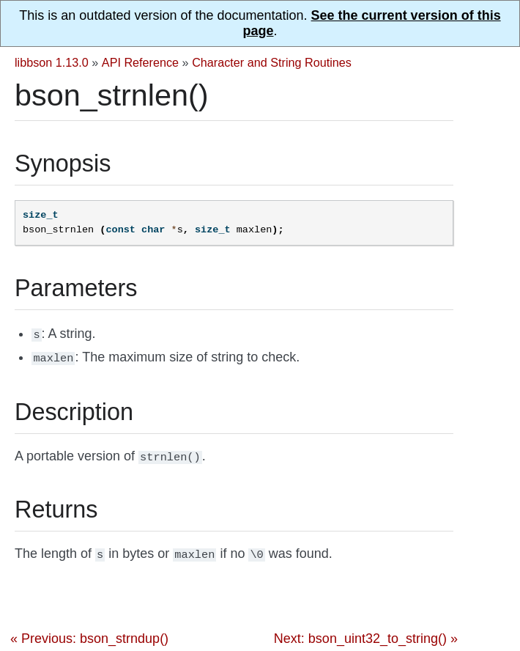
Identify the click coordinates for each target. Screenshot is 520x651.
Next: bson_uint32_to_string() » (366, 632)
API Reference (140, 62)
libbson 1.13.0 (52, 62)
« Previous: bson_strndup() (89, 632)
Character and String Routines (272, 62)
